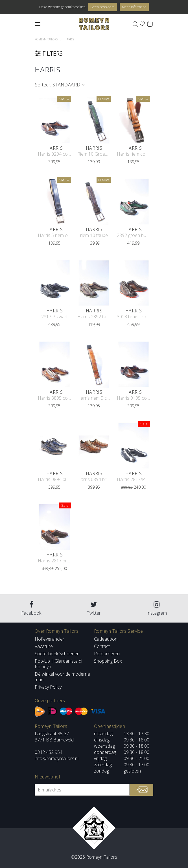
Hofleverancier (49, 639)
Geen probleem (102, 7)
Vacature (44, 646)
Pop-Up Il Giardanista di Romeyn (58, 663)
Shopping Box (108, 661)
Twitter (94, 608)
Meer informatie (134, 7)
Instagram (157, 608)
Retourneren (107, 653)
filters (92, 53)
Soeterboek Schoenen (57, 653)
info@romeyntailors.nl (56, 758)
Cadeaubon (105, 639)
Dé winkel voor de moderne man (62, 676)
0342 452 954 (48, 752)
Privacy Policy (48, 687)
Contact (102, 646)
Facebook (31, 608)
